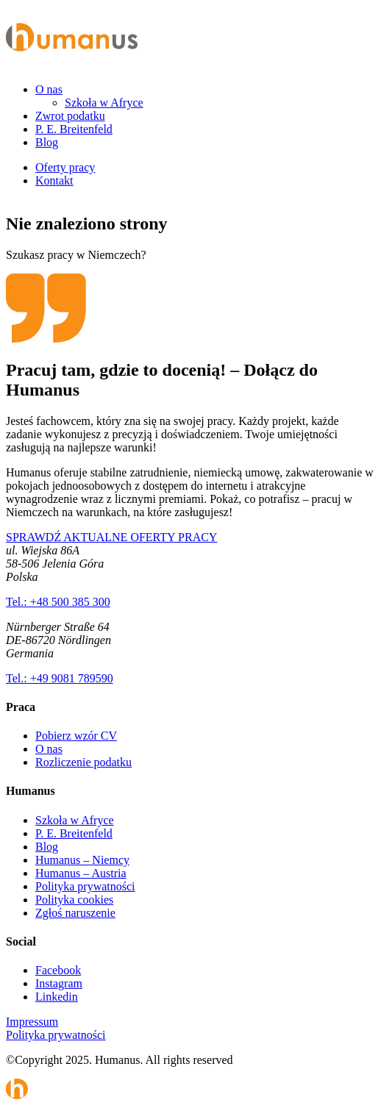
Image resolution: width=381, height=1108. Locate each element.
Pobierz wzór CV (76, 735)
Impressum (32, 1021)
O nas (49, 89)
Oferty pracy (65, 167)
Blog (46, 142)
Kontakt (54, 180)
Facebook (58, 970)
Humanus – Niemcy (82, 860)
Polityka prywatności (85, 886)
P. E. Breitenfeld (74, 129)
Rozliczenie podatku (83, 762)
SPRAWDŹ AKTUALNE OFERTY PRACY (111, 537)
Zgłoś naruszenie (75, 913)
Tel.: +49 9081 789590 (59, 678)
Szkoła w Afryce (104, 102)
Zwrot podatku (70, 116)
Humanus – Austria (81, 873)
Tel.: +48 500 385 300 (58, 602)
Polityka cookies (74, 899)
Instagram (58, 983)
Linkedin (56, 996)
